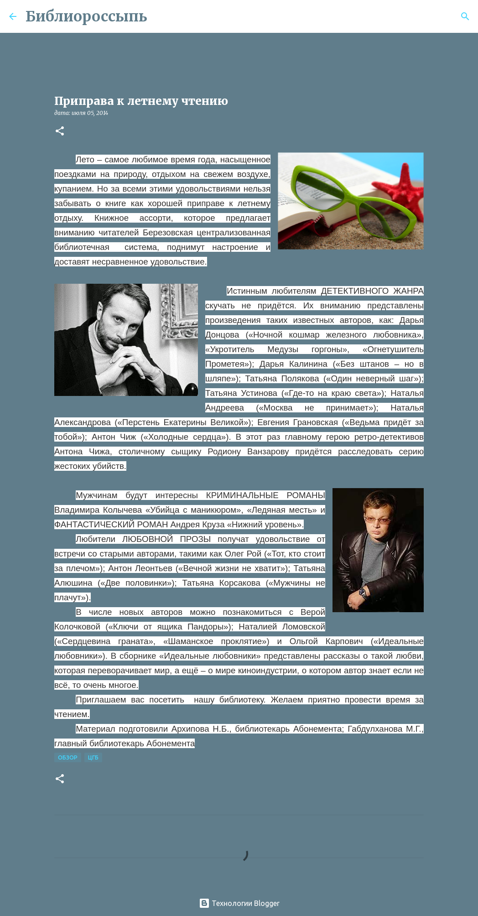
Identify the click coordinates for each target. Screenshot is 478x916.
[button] (59, 131)
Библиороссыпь (86, 16)
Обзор (68, 757)
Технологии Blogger (239, 903)
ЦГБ (93, 757)
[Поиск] (160, 16)
